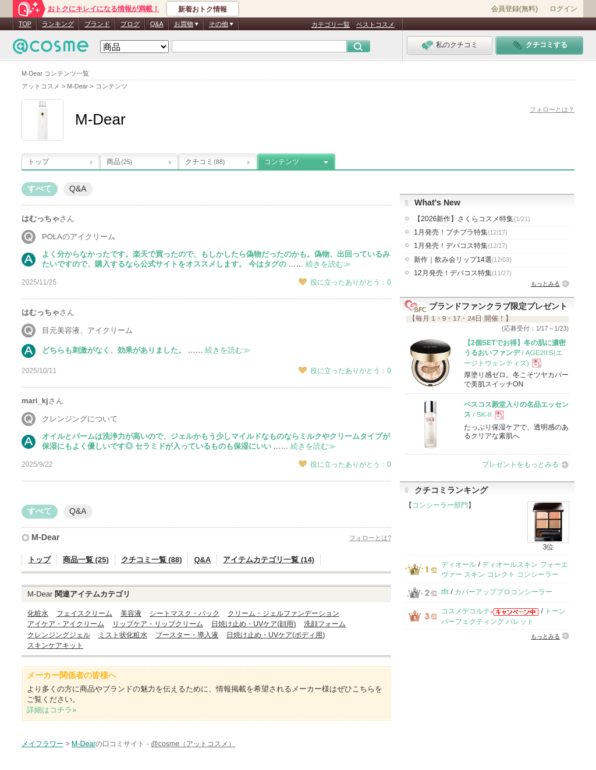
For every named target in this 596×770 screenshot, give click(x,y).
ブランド (97, 23)
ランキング (58, 23)
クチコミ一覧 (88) (151, 559)
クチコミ (205, 162)
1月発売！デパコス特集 (461, 246)
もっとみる (545, 284)
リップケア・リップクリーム (157, 624)
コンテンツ (281, 162)
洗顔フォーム (325, 624)
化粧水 (37, 613)
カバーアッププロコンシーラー (503, 592)
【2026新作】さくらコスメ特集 (472, 219)
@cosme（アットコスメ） (193, 744)
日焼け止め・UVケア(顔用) (253, 624)
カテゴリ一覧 (330, 24)
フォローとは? (370, 537)
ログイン (563, 9)
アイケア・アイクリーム (65, 624)
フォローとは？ (552, 109)
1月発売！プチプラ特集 (461, 232)
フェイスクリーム (84, 613)
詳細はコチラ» (51, 709)
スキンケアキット (55, 645)
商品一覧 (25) (86, 559)
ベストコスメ (375, 24)
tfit (445, 592)
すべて (39, 188)
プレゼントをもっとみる (520, 464)
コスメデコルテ (465, 611)
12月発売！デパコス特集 (463, 273)
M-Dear (45, 537)
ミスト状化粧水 (122, 635)
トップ (38, 162)
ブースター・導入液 (186, 635)
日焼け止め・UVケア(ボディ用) (275, 635)
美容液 (130, 613)
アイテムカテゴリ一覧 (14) (268, 559)
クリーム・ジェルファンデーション (283, 613)
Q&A (157, 23)
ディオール (458, 564)
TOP (25, 23)
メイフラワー (42, 744)
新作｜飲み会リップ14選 (463, 260)
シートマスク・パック (184, 613)
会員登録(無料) (514, 9)
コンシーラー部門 (440, 505)
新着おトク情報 (202, 9)
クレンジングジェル (58, 635)
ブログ (130, 23)
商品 (119, 162)
